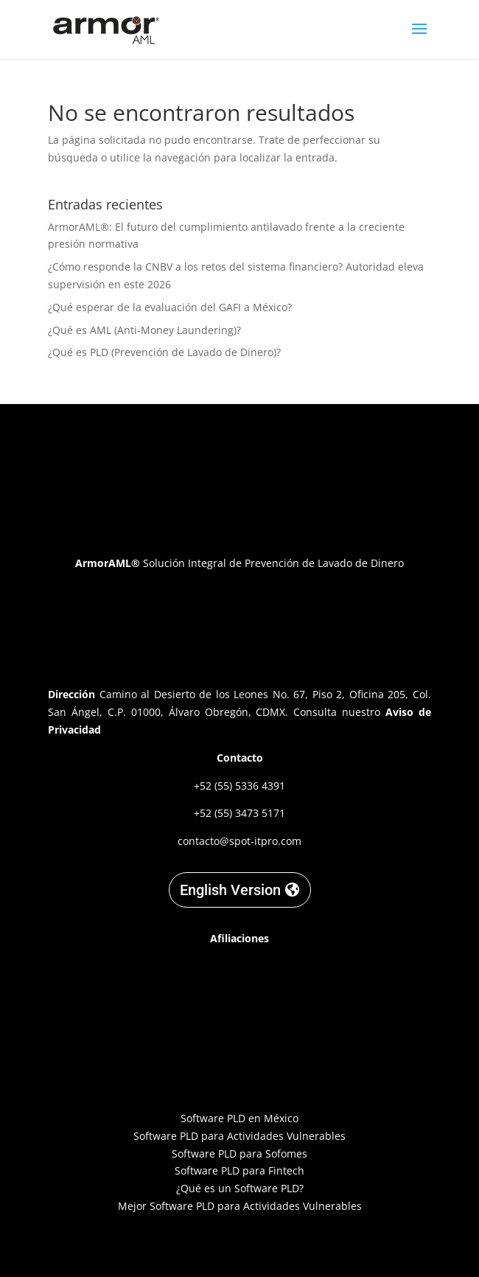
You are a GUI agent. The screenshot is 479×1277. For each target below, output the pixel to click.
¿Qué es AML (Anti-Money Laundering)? (144, 330)
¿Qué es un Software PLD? (240, 1188)
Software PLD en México (239, 1118)
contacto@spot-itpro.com (239, 841)
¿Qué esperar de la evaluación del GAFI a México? (170, 307)
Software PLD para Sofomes (239, 1153)
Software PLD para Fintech (239, 1170)
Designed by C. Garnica (239, 1246)
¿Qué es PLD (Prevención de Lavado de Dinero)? (164, 352)
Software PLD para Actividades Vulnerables (239, 1136)
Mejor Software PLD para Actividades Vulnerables (240, 1206)
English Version (230, 890)
